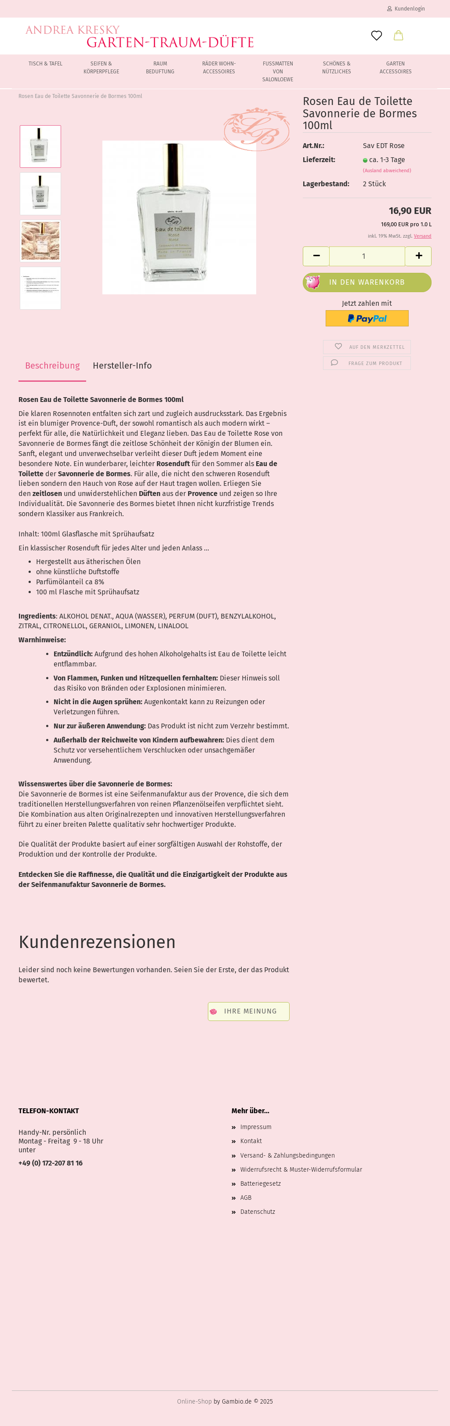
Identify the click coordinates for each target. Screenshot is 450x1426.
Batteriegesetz (260, 1183)
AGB (245, 1198)
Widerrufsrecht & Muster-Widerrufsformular (301, 1169)
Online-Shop (194, 1401)
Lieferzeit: (319, 160)
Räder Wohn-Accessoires (219, 68)
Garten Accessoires (396, 68)
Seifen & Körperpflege (101, 68)
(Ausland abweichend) (387, 171)
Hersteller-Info (122, 365)
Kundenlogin (406, 9)
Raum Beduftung (160, 68)
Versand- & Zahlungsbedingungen (287, 1155)
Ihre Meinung (250, 1011)
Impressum (256, 1127)
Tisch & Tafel (45, 64)
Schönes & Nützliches (336, 68)
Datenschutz (257, 1212)
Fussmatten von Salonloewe (277, 72)
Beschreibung (52, 365)
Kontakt (251, 1141)
